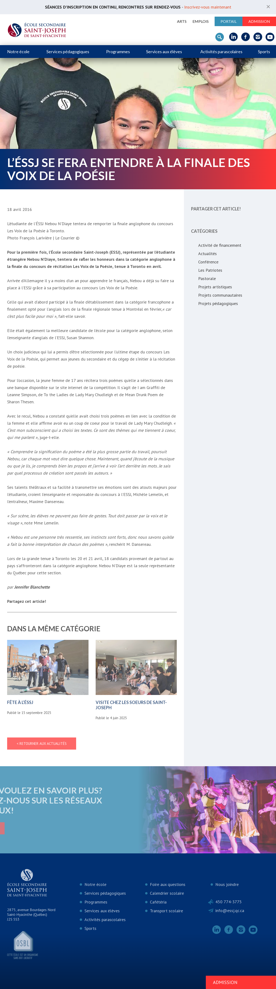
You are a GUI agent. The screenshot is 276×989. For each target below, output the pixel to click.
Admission (259, 21)
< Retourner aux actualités (42, 743)
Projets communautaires (220, 295)
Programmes (118, 51)
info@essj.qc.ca (229, 910)
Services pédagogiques (67, 51)
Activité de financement (219, 245)
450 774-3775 (228, 901)
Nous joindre (227, 884)
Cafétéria (158, 902)
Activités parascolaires (221, 51)
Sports (264, 51)
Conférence (208, 262)
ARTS (182, 21)
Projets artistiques (215, 287)
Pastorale (207, 278)
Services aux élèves (164, 51)
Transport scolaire (166, 910)
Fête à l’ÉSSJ (20, 702)
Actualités (207, 253)
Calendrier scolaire (167, 893)
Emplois (200, 21)
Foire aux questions (167, 884)
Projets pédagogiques (218, 303)
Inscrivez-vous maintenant (207, 7)
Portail (229, 21)
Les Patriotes (210, 270)
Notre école (18, 51)
